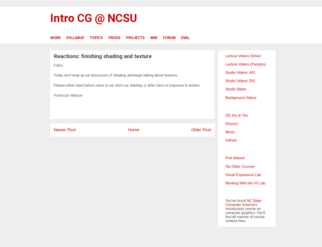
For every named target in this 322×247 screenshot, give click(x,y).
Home (133, 129)
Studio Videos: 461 (240, 72)
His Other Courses (240, 166)
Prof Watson (235, 158)
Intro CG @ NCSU (93, 18)
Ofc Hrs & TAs (236, 115)
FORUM (169, 38)
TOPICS (96, 38)
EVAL (185, 38)
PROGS (114, 38)
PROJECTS (135, 38)
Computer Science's (241, 205)
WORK (55, 38)
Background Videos (240, 98)
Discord (231, 124)
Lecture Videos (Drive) (243, 56)
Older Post (201, 129)
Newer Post (65, 129)
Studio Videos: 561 (240, 81)
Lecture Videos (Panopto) (245, 64)
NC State (254, 201)
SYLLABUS (75, 38)
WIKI (153, 38)
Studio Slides (235, 89)
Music (230, 132)
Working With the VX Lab (245, 183)
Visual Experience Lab (243, 175)
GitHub (231, 140)
